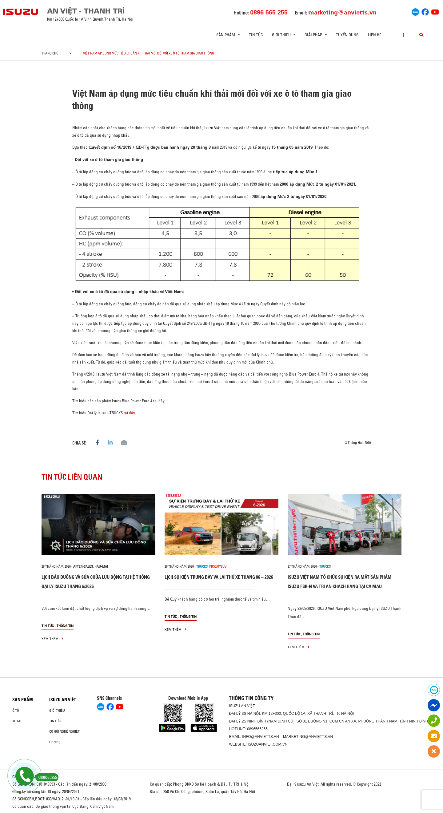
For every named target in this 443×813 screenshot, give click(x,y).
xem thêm (52, 638)
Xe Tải (16, 721)
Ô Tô (15, 710)
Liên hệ (374, 34)
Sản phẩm (22, 699)
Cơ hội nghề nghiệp (64, 731)
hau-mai (101, 566)
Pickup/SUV (217, 566)
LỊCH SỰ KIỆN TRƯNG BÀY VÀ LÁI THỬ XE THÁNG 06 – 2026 (219, 577)
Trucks (202, 566)
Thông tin (65, 625)
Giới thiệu (57, 710)
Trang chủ (50, 53)
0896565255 (257, 729)
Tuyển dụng (347, 34)
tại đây (159, 400)
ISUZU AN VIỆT (62, 699)
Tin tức (256, 34)
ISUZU (234, 706)
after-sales (83, 566)
